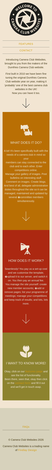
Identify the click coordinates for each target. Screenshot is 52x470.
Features (26, 43)
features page (34, 371)
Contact (25, 50)
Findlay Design (27, 450)
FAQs (25, 426)
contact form (23, 383)
